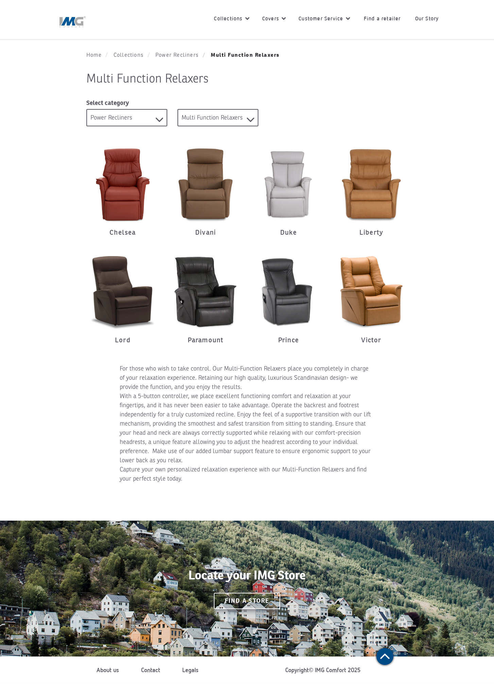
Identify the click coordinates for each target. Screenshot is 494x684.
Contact (150, 670)
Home (94, 55)
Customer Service (324, 18)
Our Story (427, 18)
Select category (107, 103)
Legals (190, 670)
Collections (231, 18)
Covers (274, 18)
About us (108, 670)
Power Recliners (177, 55)
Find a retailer (382, 18)
